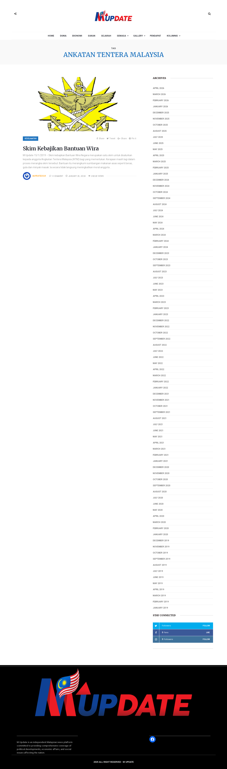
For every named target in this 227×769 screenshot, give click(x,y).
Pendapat (155, 36)
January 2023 (160, 314)
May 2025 (158, 149)
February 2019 (161, 602)
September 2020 (161, 485)
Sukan (91, 36)
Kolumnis (172, 36)
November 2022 (161, 327)
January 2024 (160, 247)
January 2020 (160, 534)
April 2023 (158, 296)
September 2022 (161, 339)
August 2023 (160, 272)
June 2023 (158, 284)
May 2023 (158, 290)
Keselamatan (30, 138)
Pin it (132, 138)
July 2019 (158, 571)
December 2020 (161, 467)
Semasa (121, 36)
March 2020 (159, 522)
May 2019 (158, 583)
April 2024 (158, 229)
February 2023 (161, 308)
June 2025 (158, 143)
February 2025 (161, 168)
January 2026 (160, 106)
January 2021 (160, 461)
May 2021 (158, 437)
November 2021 (161, 400)
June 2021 (158, 430)
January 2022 (160, 388)
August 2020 (160, 492)
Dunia (63, 36)
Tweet (111, 138)
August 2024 (160, 204)
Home (51, 36)
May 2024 (158, 223)
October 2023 (160, 259)
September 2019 (161, 559)
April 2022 (158, 369)
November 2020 (161, 473)
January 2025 (160, 174)
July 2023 (158, 278)
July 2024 (158, 210)
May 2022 (158, 363)
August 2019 (160, 565)
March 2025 (159, 162)
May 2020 (158, 510)
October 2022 (160, 333)
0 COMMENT (57, 176)
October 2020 (160, 479)
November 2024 (161, 186)
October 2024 (160, 192)
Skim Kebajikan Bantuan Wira (61, 148)
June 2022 (158, 357)
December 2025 (161, 113)
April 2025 (158, 155)
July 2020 (158, 498)
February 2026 (161, 100)
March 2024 (159, 235)
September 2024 (161, 198)
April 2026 (158, 88)
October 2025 (160, 125)
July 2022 (158, 351)
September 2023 (161, 265)
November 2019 (161, 547)
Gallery (138, 36)
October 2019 (160, 553)
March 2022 (159, 375)
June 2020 (158, 504)
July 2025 (158, 137)
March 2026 (159, 94)
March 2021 (159, 449)
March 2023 (159, 302)
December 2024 (161, 180)
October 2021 (160, 406)
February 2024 (161, 241)
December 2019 (161, 541)
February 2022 (161, 382)
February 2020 (161, 528)
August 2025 (160, 131)
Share (100, 138)
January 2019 (160, 608)
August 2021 (160, 418)
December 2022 (161, 320)
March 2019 (159, 596)
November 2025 (161, 119)
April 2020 (158, 516)
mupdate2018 (39, 175)
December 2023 (161, 253)
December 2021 (161, 394)
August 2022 (160, 345)
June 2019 (158, 577)
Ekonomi (77, 36)
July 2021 (158, 424)
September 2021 (161, 412)
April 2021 (158, 443)
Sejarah (106, 36)
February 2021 (161, 455)
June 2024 (158, 217)
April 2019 (158, 589)
